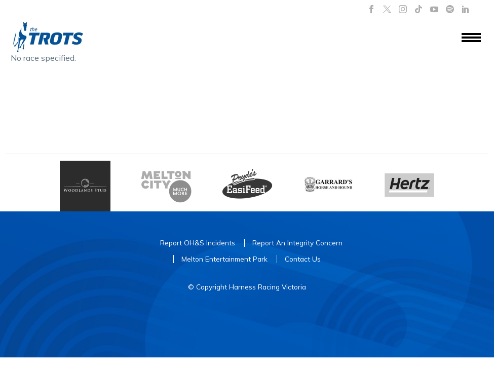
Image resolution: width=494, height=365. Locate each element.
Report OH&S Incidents (197, 242)
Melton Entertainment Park (224, 258)
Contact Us (303, 258)
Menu (471, 37)
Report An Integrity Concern (297, 242)
